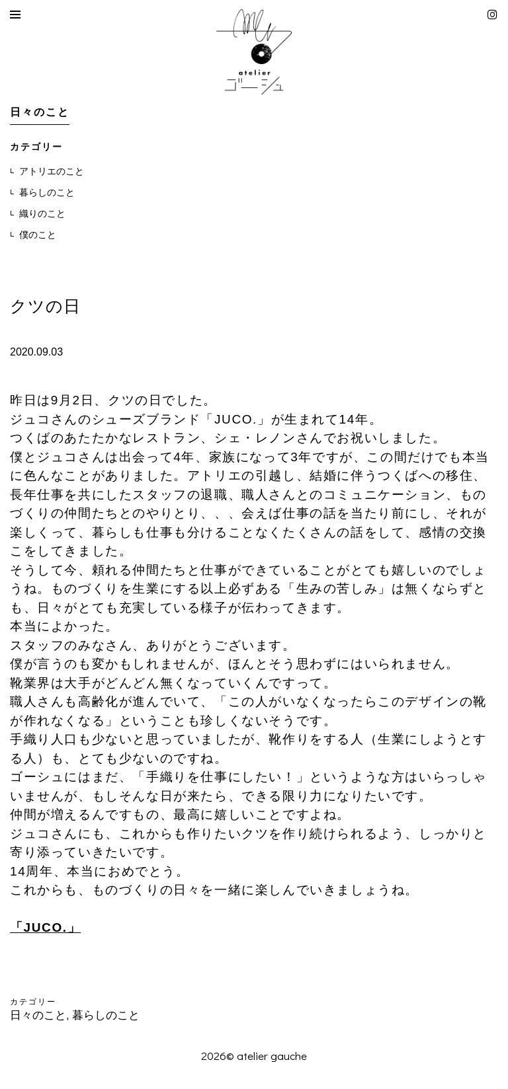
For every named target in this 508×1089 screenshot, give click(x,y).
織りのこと (42, 213)
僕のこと (37, 234)
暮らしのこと (47, 192)
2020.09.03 (36, 351)
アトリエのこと (51, 171)
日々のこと (38, 1015)
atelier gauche (272, 1055)
